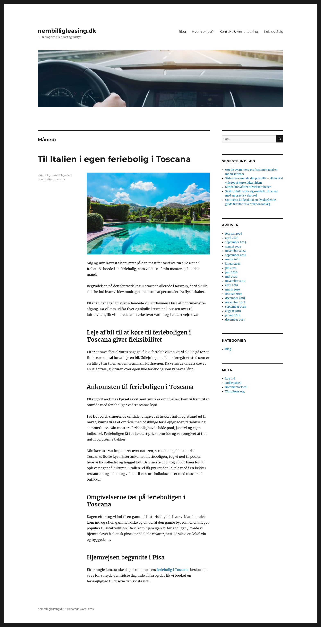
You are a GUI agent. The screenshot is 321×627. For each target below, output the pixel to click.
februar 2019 (233, 294)
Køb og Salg (273, 32)
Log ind (230, 378)
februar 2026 (233, 233)
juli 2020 (230, 268)
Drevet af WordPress (80, 609)
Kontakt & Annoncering (238, 32)
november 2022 (235, 251)
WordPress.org (235, 391)
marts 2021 (232, 259)
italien (49, 179)
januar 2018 (232, 315)
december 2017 (235, 319)
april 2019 (231, 285)
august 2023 (233, 246)
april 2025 (231, 238)
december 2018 (235, 298)
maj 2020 (231, 276)
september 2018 (235, 306)
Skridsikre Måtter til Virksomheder (248, 187)
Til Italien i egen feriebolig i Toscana (114, 159)
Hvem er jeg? (203, 32)
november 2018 (235, 302)
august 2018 (233, 311)
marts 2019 (232, 289)
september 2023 (235, 242)
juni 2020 (231, 272)
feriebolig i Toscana (172, 570)
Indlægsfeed (233, 383)
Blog (182, 32)
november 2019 (235, 281)
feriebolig (44, 175)
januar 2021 (232, 263)
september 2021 (235, 255)
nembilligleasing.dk (67, 30)
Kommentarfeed (235, 387)
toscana (60, 179)
